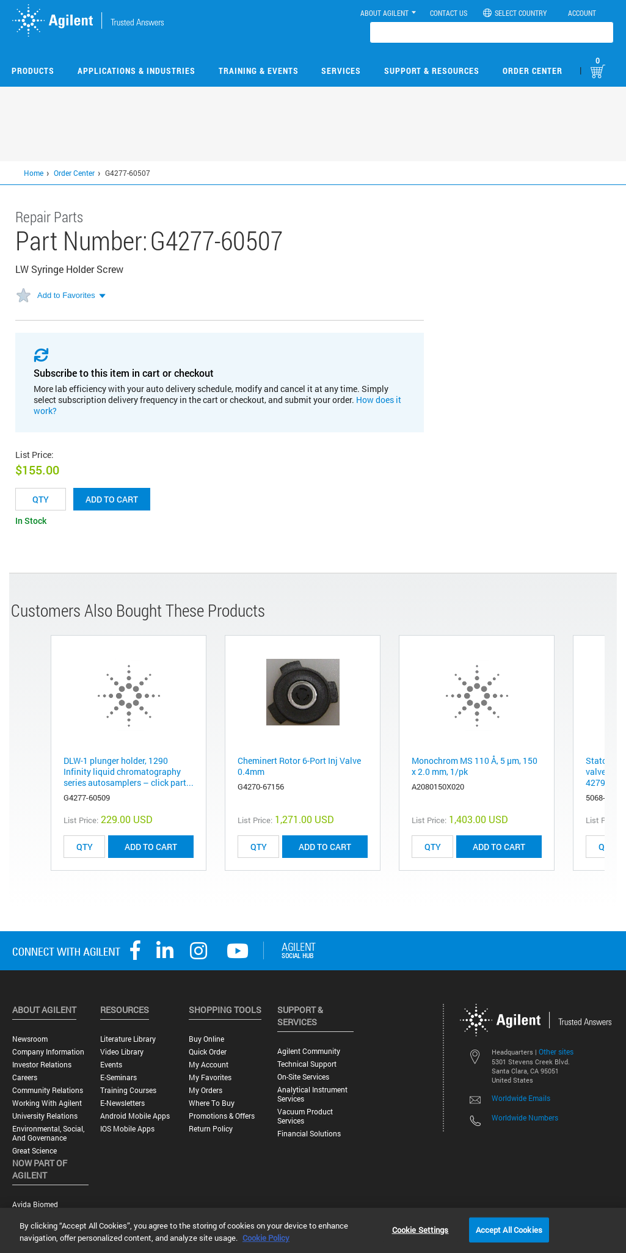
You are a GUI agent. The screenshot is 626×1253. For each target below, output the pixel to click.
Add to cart (112, 499)
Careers (24, 1077)
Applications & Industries (136, 70)
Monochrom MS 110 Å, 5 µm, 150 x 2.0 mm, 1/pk (474, 766)
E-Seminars (118, 1077)
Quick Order (208, 1051)
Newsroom (30, 1039)
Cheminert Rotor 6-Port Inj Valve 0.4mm (299, 766)
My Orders (205, 1090)
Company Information (48, 1051)
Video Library (122, 1051)
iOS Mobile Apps (127, 1128)
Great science (34, 1150)
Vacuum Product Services (305, 1116)
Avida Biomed (35, 1204)
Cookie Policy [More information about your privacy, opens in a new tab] (265, 1237)
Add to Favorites (66, 295)
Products (33, 70)
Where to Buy (212, 1103)
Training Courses (128, 1090)
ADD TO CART (151, 846)
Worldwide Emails (521, 1098)
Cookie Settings (420, 1229)
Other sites (556, 1051)
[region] (313, 1230)
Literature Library (128, 1039)
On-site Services (303, 1076)
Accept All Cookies (509, 1229)
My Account (208, 1064)
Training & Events (259, 70)
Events (111, 1064)
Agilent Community (308, 1051)
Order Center (532, 70)
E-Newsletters (122, 1103)
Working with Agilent (47, 1103)
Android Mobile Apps (135, 1115)
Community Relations (47, 1090)
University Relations (45, 1115)
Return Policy (211, 1128)
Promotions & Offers (222, 1115)
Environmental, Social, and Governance (48, 1133)
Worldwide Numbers (525, 1117)
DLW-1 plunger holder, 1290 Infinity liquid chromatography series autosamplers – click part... (129, 771)
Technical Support (307, 1064)
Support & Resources (431, 70)
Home (33, 173)
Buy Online (206, 1039)
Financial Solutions (309, 1133)
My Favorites (210, 1077)
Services (341, 70)
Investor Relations (41, 1064)
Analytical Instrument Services (312, 1094)
